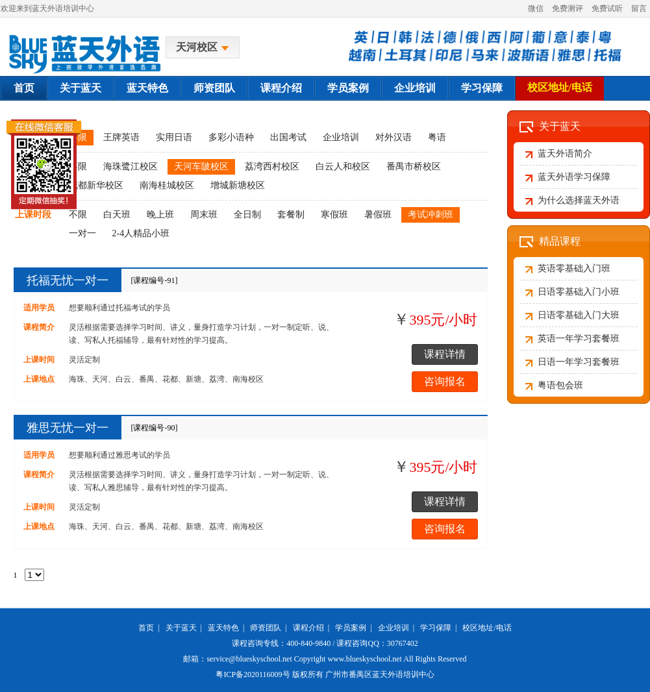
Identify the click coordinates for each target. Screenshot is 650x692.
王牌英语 (121, 137)
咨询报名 (445, 381)
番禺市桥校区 (413, 166)
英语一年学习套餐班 (578, 338)
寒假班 (334, 214)
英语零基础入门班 (574, 268)
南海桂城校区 (167, 185)
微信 (536, 8)
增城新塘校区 (237, 185)
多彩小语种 (231, 137)
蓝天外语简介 (565, 153)
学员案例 (348, 87)
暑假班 (378, 214)
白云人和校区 (343, 166)
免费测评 (567, 8)
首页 (24, 87)
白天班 (117, 214)
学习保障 (482, 87)
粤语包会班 (560, 385)
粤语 (437, 137)
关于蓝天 (80, 87)
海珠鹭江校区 (130, 166)
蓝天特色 (147, 87)
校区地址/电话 (559, 87)
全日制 (247, 214)
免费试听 (607, 8)
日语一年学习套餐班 (578, 362)
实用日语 (174, 137)
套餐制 (291, 214)
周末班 (204, 214)
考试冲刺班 (430, 214)
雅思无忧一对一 (67, 427)
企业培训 (415, 87)
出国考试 (288, 137)
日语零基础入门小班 (578, 292)
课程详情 (445, 354)
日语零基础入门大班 (578, 315)
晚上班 (160, 214)
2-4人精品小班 (141, 233)
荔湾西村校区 (272, 166)
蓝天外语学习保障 (574, 177)
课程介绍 (281, 87)
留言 (639, 8)
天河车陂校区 (201, 166)
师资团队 (214, 87)
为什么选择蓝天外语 (578, 200)
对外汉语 (393, 137)
